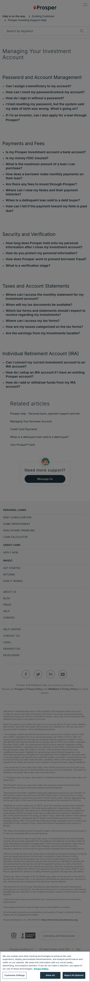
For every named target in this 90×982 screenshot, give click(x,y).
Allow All (50, 975)
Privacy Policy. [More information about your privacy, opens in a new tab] (41, 968)
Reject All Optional (73, 975)
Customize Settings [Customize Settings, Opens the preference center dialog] (14, 975)
